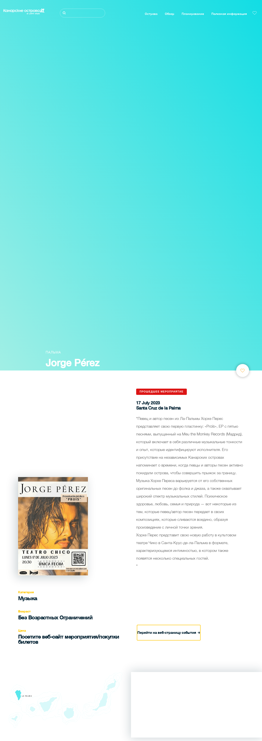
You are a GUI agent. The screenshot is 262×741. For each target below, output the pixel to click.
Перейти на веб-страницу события (168, 632)
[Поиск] (82, 13)
